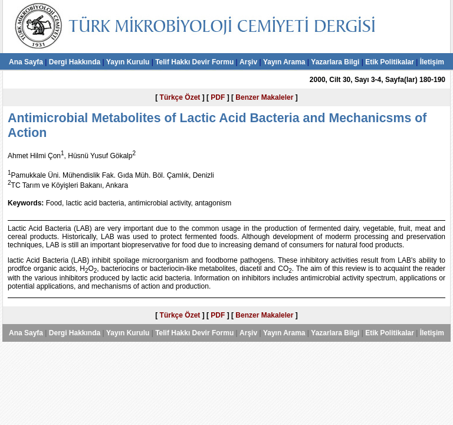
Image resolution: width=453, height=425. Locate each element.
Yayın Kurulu (127, 62)
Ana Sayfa (26, 62)
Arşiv (248, 62)
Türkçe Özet (180, 97)
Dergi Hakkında (74, 62)
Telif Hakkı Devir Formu (194, 62)
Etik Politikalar (389, 62)
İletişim (432, 62)
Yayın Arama (284, 62)
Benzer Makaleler (264, 97)
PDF (218, 97)
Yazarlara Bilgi (335, 62)
